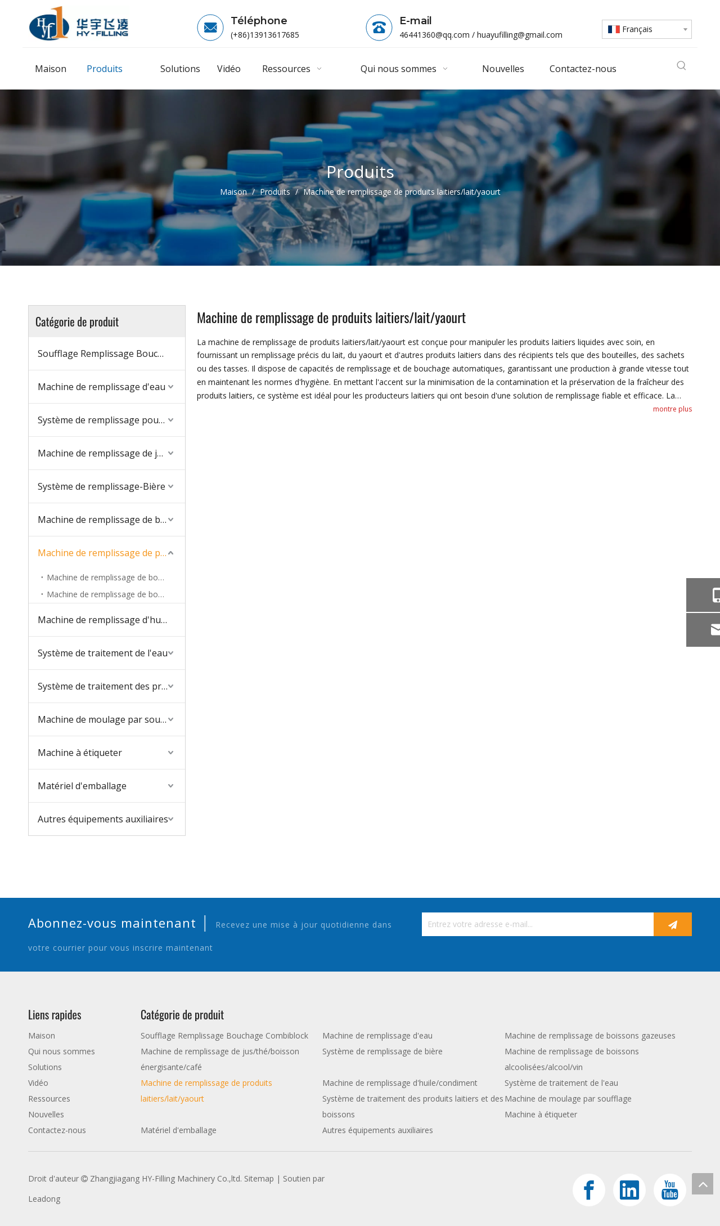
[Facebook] (589, 1190)
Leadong (44, 1198)
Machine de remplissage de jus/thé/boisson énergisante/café (111, 453)
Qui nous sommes (61, 1051)
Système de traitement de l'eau (103, 653)
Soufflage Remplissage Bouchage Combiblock (111, 353)
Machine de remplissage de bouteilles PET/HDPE (116, 594)
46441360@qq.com (434, 34)
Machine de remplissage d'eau (101, 387)
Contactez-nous (57, 1130)
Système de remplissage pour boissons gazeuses (111, 420)
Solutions (45, 1067)
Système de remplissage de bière (382, 1051)
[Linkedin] (629, 1190)
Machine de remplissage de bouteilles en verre (116, 577)
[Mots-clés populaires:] (682, 66)
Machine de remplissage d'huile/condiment (111, 620)
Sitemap (259, 1178)
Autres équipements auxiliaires (103, 819)
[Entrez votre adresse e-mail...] (535, 924)
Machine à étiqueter (80, 752)
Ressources (49, 1098)
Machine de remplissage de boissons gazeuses (590, 1035)
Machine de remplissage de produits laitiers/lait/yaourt (111, 553)
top (702, 1183)
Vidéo (38, 1082)
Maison (41, 1035)
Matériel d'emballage (82, 786)
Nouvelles (46, 1114)
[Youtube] (670, 1190)
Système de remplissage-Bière (101, 486)
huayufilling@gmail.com (519, 34)
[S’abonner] (673, 924)
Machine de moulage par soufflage (111, 719)
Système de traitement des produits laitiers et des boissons (111, 686)
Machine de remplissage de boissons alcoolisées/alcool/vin (111, 519)
